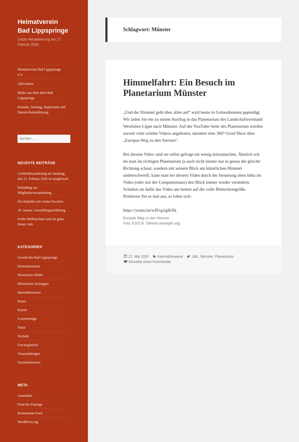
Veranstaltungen (29, 354)
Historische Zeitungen (33, 284)
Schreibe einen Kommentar (149, 262)
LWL (195, 257)
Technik (23, 336)
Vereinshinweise (29, 362)
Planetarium (224, 257)
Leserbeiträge (27, 319)
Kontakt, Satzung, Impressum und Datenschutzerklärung (41, 109)
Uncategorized (28, 345)
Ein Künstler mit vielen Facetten (40, 201)
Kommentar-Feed (30, 413)
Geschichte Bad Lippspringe (38, 257)
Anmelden (25, 396)
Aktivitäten (25, 84)
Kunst (22, 301)
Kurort (22, 310)
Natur (21, 327)
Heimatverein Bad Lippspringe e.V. (39, 72)
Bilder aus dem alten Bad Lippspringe (35, 95)
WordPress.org (28, 422)
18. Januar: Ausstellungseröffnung (41, 210)
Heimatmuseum (29, 266)
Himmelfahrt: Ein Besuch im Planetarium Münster (179, 87)
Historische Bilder (30, 275)
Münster (207, 257)
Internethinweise (29, 292)
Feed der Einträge (30, 404)
